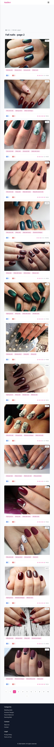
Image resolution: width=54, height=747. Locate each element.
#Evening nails (9, 70)
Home (7, 30)
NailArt (7, 2)
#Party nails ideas (37, 476)
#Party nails (18, 151)
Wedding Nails (8, 710)
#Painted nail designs (37, 232)
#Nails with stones (35, 151)
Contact (6, 727)
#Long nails (18, 191)
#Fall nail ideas (27, 273)
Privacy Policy (8, 734)
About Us (6, 725)
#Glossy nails (40, 678)
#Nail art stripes (18, 476)
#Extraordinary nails (30, 678)
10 (48, 692)
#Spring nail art (18, 70)
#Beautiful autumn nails (38, 191)
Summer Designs (9, 712)
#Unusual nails (27, 70)
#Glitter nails (35, 70)
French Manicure (9, 715)
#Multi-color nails (39, 435)
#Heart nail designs (28, 110)
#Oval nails (35, 557)
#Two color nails (9, 110)
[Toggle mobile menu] (48, 2)
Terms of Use (8, 737)
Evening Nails (8, 717)
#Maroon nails (35, 273)
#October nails (36, 313)
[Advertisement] (27, 16)
